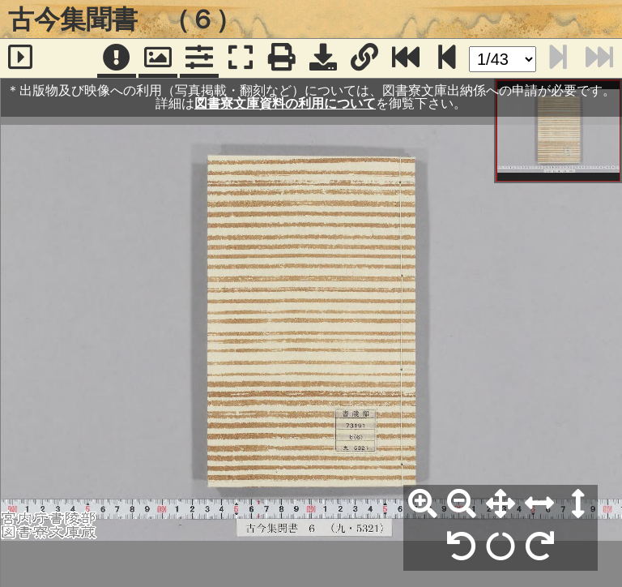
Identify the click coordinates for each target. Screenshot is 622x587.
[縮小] (461, 504)
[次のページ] (447, 58)
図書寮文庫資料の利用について (285, 103)
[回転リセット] (500, 547)
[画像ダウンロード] (323, 58)
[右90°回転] (539, 547)
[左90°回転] (461, 547)
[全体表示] (500, 504)
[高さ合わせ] (578, 504)
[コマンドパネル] (199, 58)
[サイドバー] (20, 58)
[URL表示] (364, 58)
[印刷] (281, 58)
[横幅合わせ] (539, 504)
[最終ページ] (405, 58)
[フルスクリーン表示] (240, 58)
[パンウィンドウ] (157, 58)
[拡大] (422, 504)
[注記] (116, 58)
